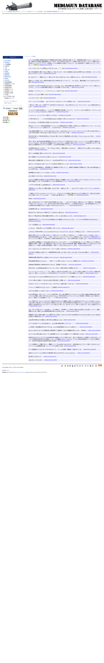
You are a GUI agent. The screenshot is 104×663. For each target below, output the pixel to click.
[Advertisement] (19, 34)
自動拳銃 (7, 62)
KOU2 (8, 370)
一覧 (44, 11)
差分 (17, 11)
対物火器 (7, 80)
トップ (5, 11)
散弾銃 (6, 78)
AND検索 (7, 108)
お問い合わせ (8, 103)
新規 (40, 11)
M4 (41, 86)
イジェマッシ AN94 (30, 56)
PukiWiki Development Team (19, 372)
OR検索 (15, 108)
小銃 (6, 68)
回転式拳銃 (8, 60)
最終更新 (55, 11)
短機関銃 (7, 66)
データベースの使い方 (10, 101)
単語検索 (48, 11)
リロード (34, 11)
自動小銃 (7, 69)
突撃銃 (6, 71)
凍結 (14, 11)
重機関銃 (7, 75)
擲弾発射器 (8, 77)
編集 (10, 11)
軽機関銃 (7, 73)
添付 (29, 11)
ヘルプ (60, 11)
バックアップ (23, 11)
